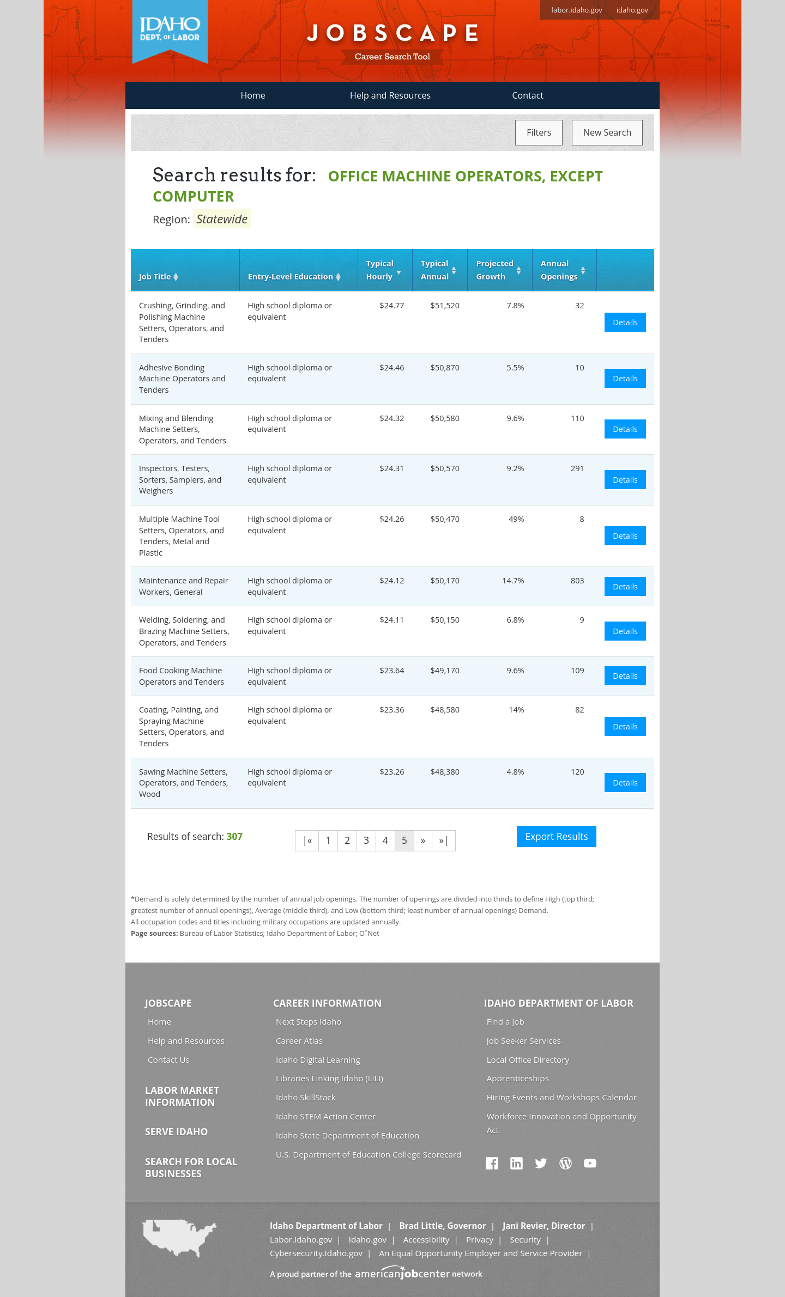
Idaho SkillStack (306, 1097)
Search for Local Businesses (191, 1167)
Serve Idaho (176, 1131)
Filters (539, 132)
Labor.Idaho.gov (301, 1239)
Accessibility (426, 1239)
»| (444, 840)
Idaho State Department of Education (347, 1135)
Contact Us (169, 1059)
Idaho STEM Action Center (326, 1116)
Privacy (479, 1239)
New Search (607, 132)
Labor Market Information (182, 1096)
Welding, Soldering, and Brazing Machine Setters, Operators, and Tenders (184, 630)
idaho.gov (632, 10)
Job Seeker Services (524, 1040)
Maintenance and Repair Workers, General (183, 586)
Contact (528, 95)
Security (525, 1239)
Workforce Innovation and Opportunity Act (562, 1123)
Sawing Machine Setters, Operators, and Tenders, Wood (183, 782)
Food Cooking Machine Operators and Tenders (181, 676)
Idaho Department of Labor (558, 1002)
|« (307, 840)
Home (252, 95)
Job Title (155, 276)
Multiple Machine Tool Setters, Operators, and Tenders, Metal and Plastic (181, 536)
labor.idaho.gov (577, 10)
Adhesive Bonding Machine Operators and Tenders (182, 378)
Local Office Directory (528, 1059)
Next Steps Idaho (308, 1021)
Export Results (556, 836)
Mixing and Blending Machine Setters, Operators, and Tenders (182, 429)
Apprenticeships (518, 1078)
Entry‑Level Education (290, 276)
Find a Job (505, 1021)
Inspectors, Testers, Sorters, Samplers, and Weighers (180, 479)
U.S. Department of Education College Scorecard (368, 1154)
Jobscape (168, 1002)
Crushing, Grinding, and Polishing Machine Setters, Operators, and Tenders (182, 322)
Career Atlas (299, 1040)
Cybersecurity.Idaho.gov (316, 1252)
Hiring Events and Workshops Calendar (562, 1097)
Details (625, 322)
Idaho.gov (368, 1239)
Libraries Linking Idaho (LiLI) (329, 1078)
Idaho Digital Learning (318, 1059)
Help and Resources (390, 95)
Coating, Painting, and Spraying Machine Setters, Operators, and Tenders (181, 726)
